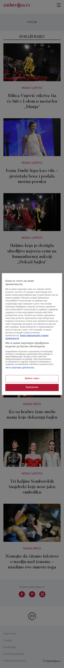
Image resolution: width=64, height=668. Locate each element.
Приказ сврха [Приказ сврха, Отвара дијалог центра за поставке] (32, 379)
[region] (32, 334)
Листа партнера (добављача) (19, 368)
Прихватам (32, 387)
